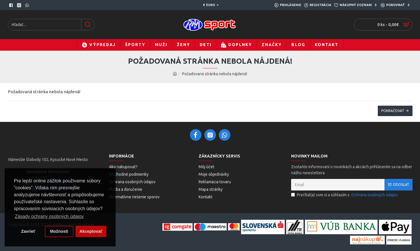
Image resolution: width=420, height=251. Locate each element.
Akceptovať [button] (91, 231)
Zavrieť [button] (28, 231)
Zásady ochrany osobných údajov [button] (49, 216)
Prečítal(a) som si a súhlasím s (345, 195)
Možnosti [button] (59, 231)
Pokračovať (392, 111)
